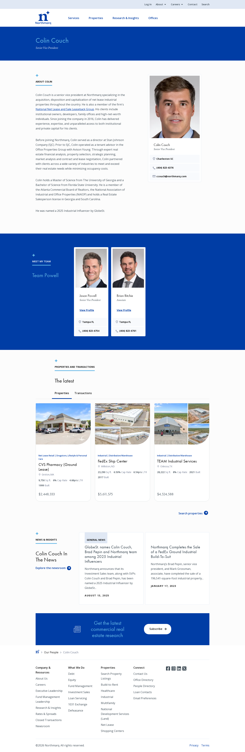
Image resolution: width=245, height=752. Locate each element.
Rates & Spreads (46, 714)
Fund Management (80, 686)
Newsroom (43, 726)
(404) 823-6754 (90, 330)
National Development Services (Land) (115, 714)
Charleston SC (164, 158)
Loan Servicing (77, 698)
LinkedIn (179, 668)
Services (73, 18)
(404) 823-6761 (128, 330)
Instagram (173, 668)
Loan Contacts (142, 692)
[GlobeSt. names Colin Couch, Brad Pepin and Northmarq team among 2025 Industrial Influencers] (111, 568)
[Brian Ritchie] (128, 291)
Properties (96, 18)
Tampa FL (88, 321)
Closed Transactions (49, 720)
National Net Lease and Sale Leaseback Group (65, 109)
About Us (42, 678)
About (159, 4)
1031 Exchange (77, 704)
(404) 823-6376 (165, 167)
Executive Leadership (49, 691)
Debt (71, 674)
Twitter (184, 668)
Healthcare (108, 691)
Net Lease (107, 725)
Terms (205, 745)
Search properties (191, 513)
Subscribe (155, 629)
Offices (153, 18)
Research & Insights (126, 18)
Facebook (168, 668)
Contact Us (140, 674)
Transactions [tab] (83, 393)
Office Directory (143, 680)
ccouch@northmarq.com (171, 176)
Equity (72, 680)
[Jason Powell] (91, 291)
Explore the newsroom (51, 568)
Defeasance (75, 710)
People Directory (144, 686)
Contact (192, 4)
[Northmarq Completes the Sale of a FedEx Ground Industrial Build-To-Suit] (177, 563)
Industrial (107, 697)
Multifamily (108, 703)
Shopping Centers (112, 731)
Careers (175, 4)
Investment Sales (79, 692)
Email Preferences (144, 698)
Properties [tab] (62, 393)
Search (205, 4)
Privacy (193, 745)
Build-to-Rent (109, 685)
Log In (147, 4)
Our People (51, 652)
